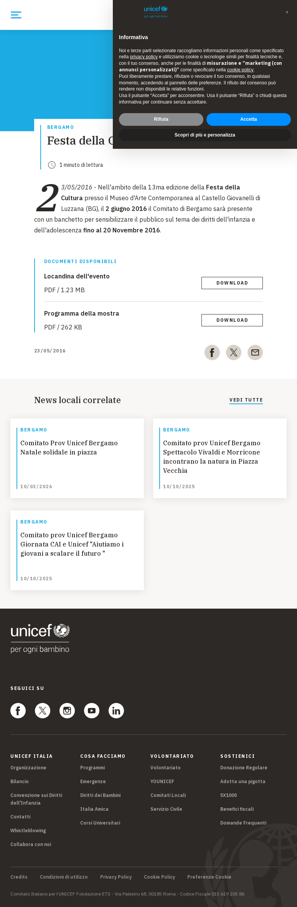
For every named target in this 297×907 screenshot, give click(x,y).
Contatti (20, 817)
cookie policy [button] (240, 69)
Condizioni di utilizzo (64, 877)
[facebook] (212, 354)
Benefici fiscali (237, 809)
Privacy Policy (116, 877)
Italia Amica (94, 809)
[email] (255, 354)
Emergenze (93, 781)
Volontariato (165, 767)
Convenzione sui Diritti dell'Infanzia (36, 799)
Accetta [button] (248, 119)
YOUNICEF (162, 781)
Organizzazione (28, 767)
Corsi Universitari (100, 823)
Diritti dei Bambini (100, 795)
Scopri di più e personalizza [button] (205, 135)
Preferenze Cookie (209, 877)
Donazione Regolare (243, 767)
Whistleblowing (28, 830)
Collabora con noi (30, 844)
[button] (287, 12)
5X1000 (228, 795)
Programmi (92, 767)
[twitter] (233, 354)
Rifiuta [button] (161, 119)
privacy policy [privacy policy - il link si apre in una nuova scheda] (144, 56)
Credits (19, 877)
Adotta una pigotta (243, 781)
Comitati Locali (168, 795)
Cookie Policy (159, 877)
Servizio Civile (166, 809)
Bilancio (19, 781)
